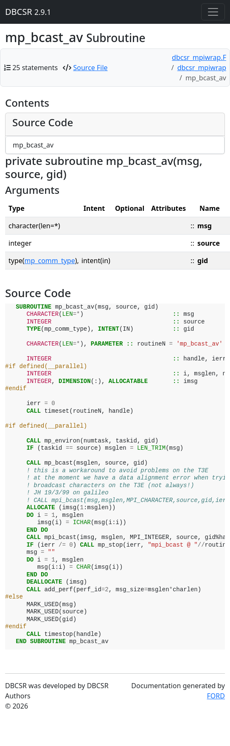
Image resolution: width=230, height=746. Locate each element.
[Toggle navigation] (213, 11)
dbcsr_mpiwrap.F (199, 57)
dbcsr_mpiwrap (201, 67)
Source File (90, 67)
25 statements (35, 67)
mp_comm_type (50, 260)
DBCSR (28, 11)
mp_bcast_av (33, 145)
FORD (216, 696)
